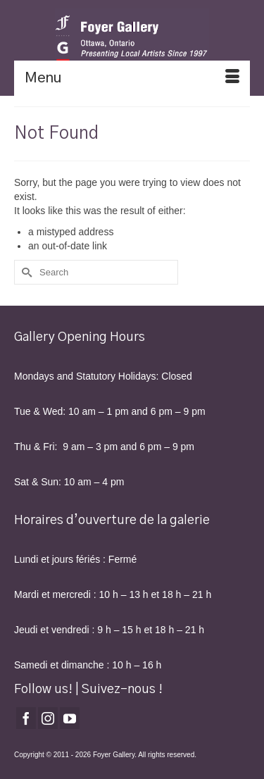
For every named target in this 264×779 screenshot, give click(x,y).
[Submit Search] (24, 272)
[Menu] (132, 78)
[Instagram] (48, 718)
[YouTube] (70, 718)
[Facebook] (26, 718)
